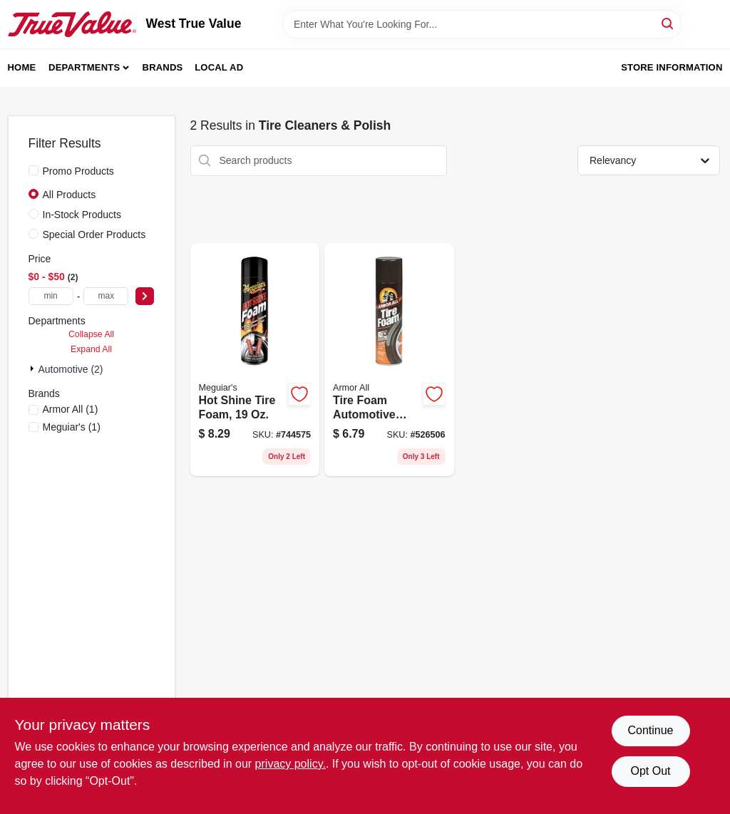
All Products (69, 194)
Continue (650, 730)
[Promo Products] (33, 170)
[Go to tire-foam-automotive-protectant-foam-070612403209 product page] (389, 360)
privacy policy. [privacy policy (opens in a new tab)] (290, 764)
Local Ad (219, 67)
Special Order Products (94, 234)
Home (22, 67)
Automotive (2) (70, 369)
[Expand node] (33, 368)
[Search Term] (482, 24)
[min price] (51, 296)
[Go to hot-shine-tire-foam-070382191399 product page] (255, 360)
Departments (84, 67)
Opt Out (650, 771)
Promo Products (78, 171)
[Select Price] (144, 296)
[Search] (668, 23)
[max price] (105, 296)
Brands (163, 67)
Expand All (91, 349)
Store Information (671, 67)
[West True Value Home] (72, 24)
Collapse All (91, 334)
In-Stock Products (82, 214)
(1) (70, 409)
